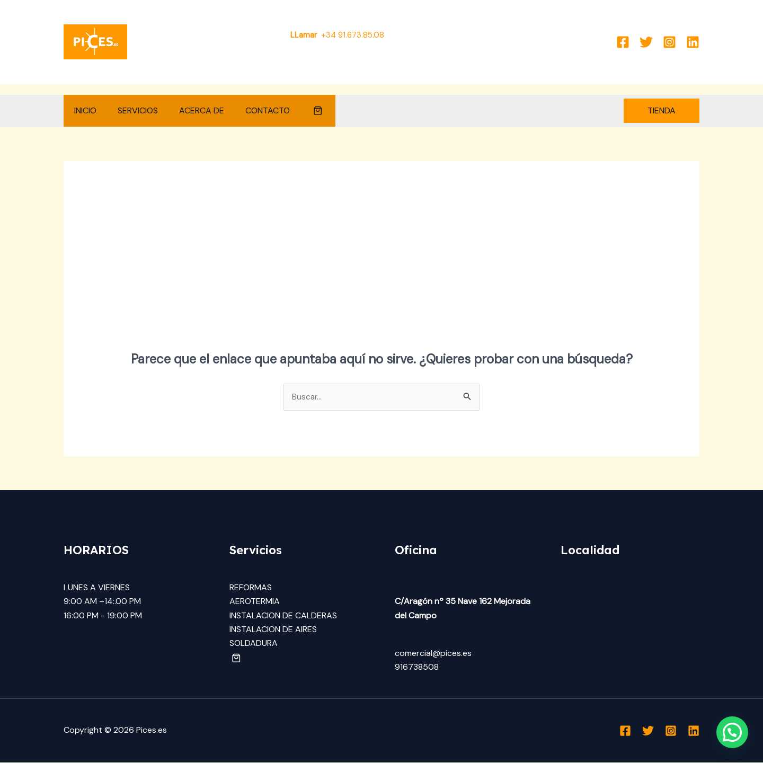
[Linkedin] (692, 42)
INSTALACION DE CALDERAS (283, 616)
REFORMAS (250, 587)
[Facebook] (622, 42)
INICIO (83, 110)
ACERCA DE (191, 110)
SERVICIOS (131, 110)
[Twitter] (646, 42)
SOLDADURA (253, 643)
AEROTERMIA (254, 601)
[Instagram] (669, 42)
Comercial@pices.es (435, 35)
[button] (299, 111)
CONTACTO (252, 110)
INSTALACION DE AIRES (273, 629)
